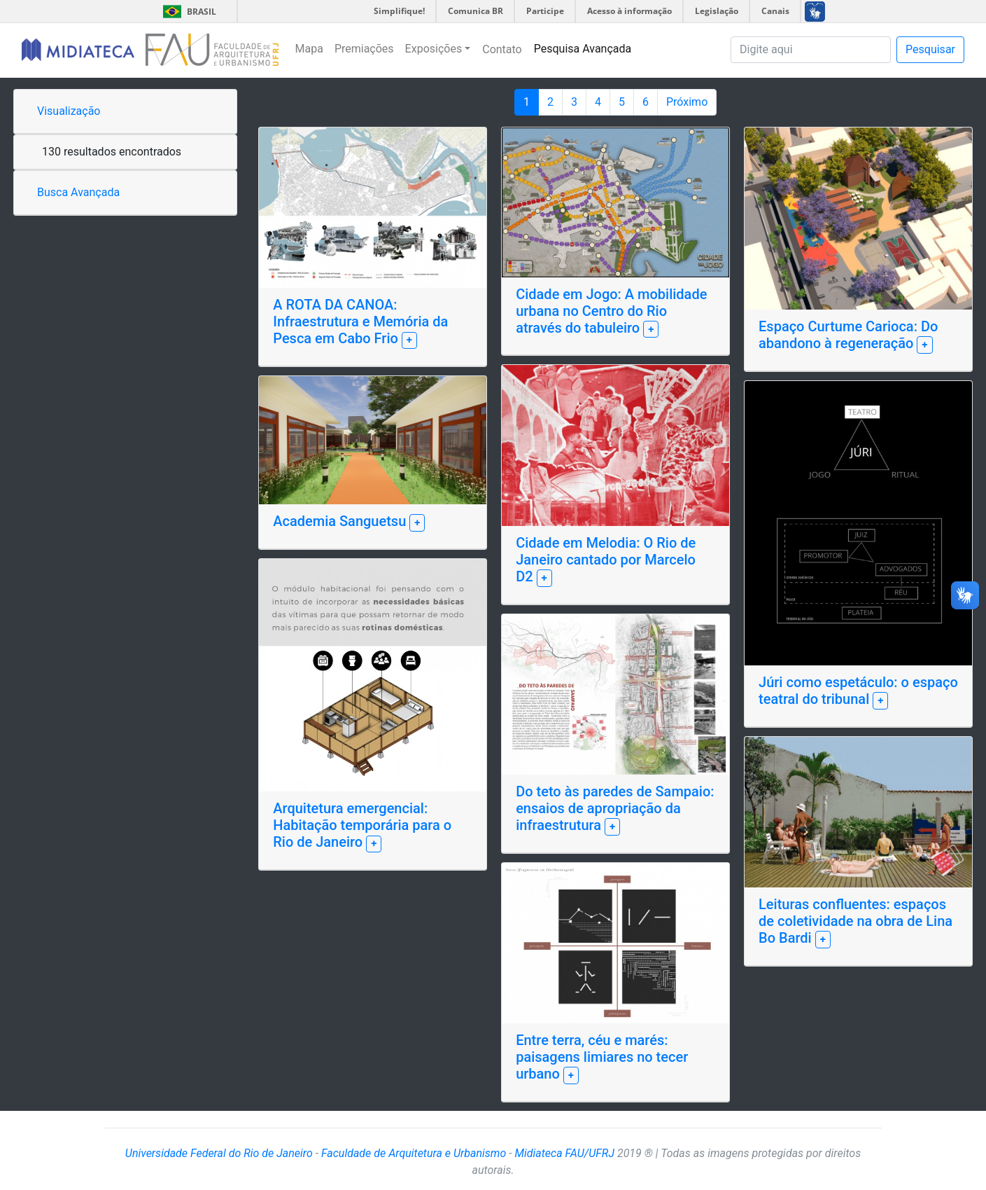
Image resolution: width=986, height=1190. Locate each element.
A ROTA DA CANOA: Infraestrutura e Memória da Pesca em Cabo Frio (360, 321)
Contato (502, 49)
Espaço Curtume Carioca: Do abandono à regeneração (848, 335)
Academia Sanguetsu (341, 521)
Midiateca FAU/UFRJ (564, 1153)
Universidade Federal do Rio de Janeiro (219, 1153)
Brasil (187, 12)
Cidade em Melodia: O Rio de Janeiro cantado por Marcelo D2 (606, 559)
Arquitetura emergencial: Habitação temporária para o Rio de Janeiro (362, 825)
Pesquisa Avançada (583, 48)
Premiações (364, 48)
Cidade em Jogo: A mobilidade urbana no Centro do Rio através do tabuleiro (611, 311)
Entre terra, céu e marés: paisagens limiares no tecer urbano (602, 1057)
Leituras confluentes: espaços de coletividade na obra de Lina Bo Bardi (855, 921)
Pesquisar (930, 49)
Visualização (68, 111)
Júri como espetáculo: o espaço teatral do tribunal (858, 690)
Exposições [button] (434, 48)
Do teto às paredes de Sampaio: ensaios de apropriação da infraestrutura (615, 808)
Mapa (309, 48)
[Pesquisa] (811, 49)
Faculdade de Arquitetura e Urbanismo (413, 1153)
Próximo (686, 102)
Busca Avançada (78, 192)
